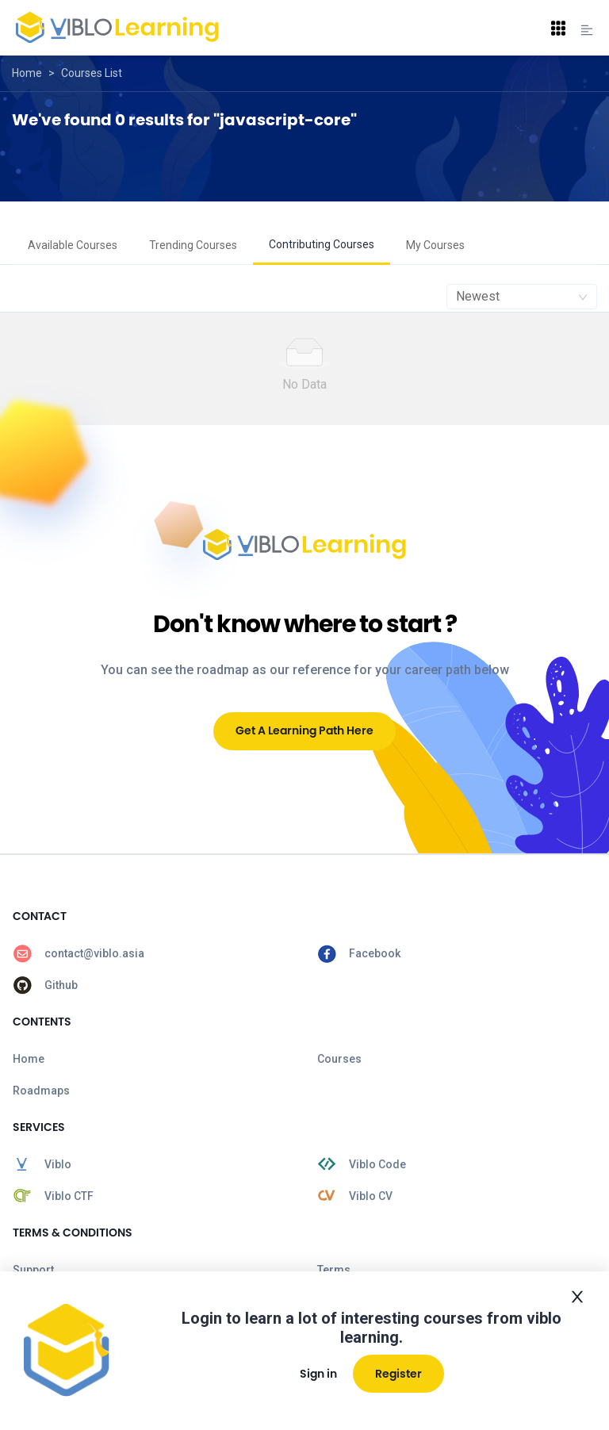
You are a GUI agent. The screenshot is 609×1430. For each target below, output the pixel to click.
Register (398, 1374)
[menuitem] (72, 246)
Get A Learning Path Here (304, 730)
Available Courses (72, 245)
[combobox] (521, 296)
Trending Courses (193, 245)
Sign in (318, 1374)
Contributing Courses (321, 244)
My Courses (435, 245)
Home (27, 73)
